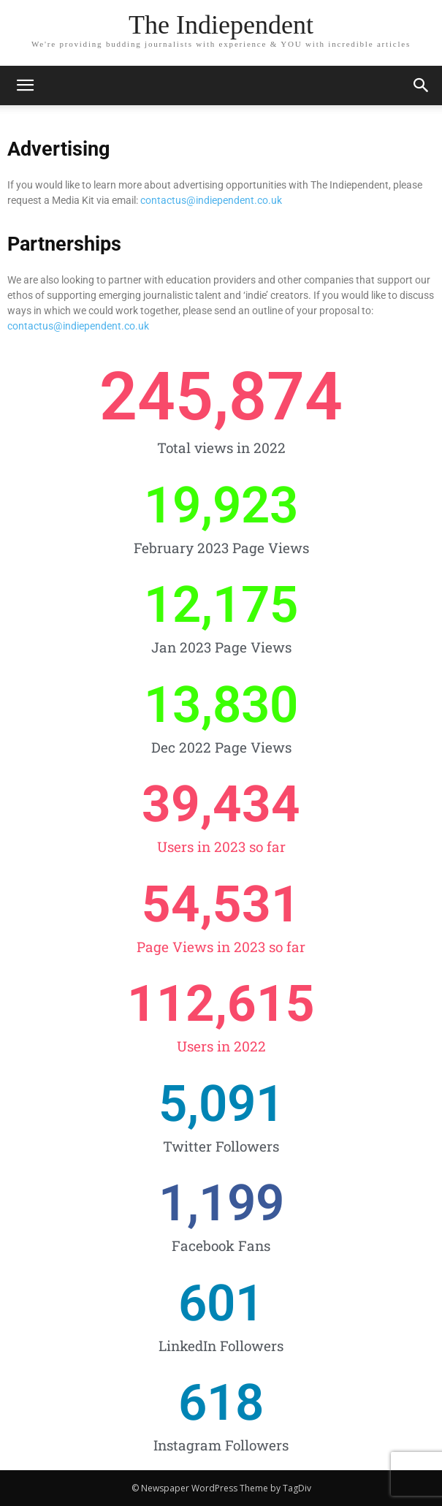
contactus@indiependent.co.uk (211, 200)
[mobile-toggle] (24, 85)
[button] (421, 85)
